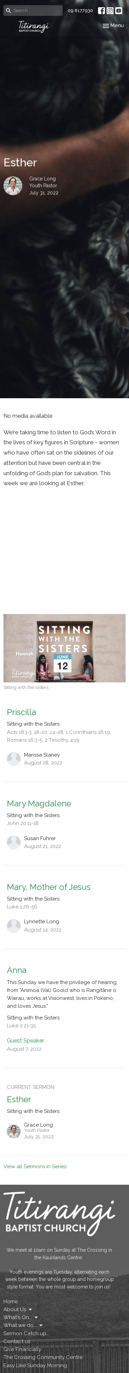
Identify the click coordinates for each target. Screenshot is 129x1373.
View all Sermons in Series (34, 1166)
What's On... (21, 1317)
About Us (18, 1309)
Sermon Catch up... (26, 1333)
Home (10, 1301)
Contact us (16, 1341)
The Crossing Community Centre (43, 1357)
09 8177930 (80, 10)
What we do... (23, 1325)
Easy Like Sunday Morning (35, 1365)
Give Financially (22, 1349)
